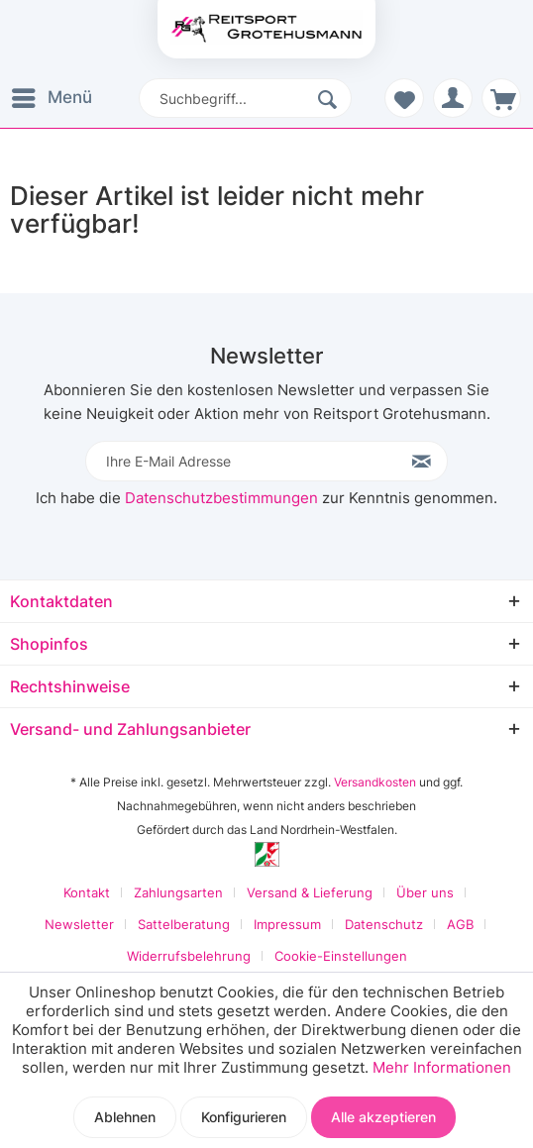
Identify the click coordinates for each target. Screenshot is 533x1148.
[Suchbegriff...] (245, 98)
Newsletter (79, 924)
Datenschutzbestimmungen (221, 497)
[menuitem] (56, 98)
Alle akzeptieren (383, 1116)
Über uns (425, 892)
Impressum (287, 924)
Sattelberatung (184, 924)
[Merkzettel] (404, 98)
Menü (52, 94)
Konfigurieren (243, 1116)
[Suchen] (330, 98)
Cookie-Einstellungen (340, 956)
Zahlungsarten (178, 892)
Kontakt (86, 892)
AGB (460, 924)
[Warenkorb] (501, 98)
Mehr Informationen (442, 1067)
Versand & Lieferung (310, 892)
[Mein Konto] (453, 98)
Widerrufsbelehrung (189, 956)
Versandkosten (375, 782)
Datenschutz (384, 924)
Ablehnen (125, 1116)
